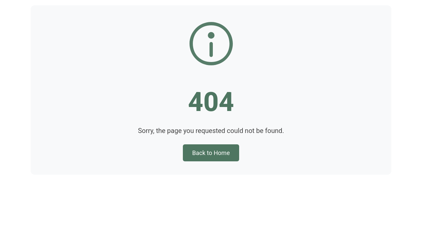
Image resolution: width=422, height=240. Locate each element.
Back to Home (211, 152)
